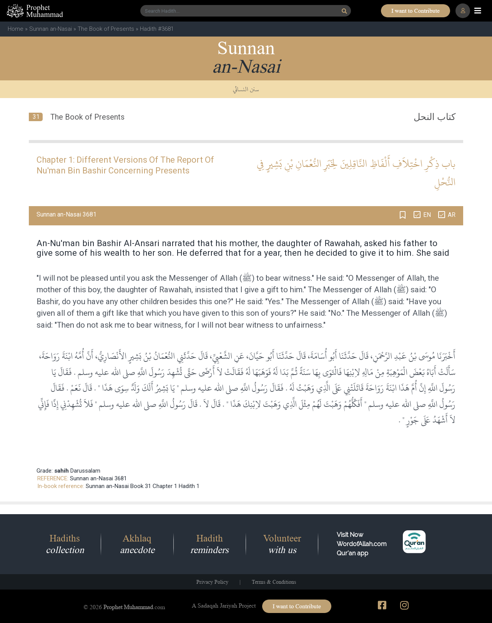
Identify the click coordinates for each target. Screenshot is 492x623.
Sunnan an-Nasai (50, 28)
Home (15, 28)
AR (451, 214)
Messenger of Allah (203, 278)
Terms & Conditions (274, 582)
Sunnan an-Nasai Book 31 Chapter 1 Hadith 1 (142, 486)
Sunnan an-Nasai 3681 (98, 478)
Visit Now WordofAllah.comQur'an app (362, 544)
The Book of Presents (106, 28)
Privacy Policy (212, 582)
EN (427, 214)
